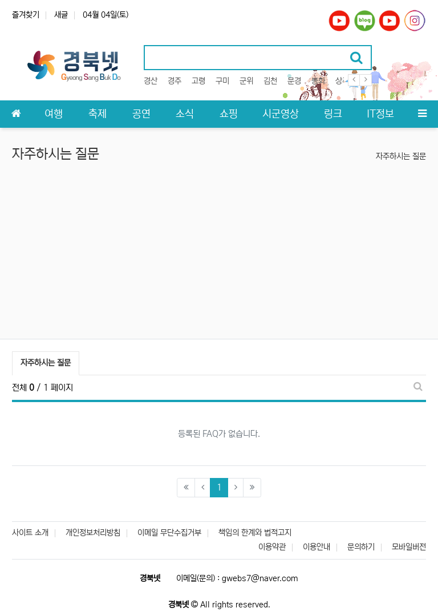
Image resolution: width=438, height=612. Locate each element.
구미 (222, 81)
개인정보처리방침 (93, 532)
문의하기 (361, 547)
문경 (294, 81)
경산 (150, 81)
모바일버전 (409, 547)
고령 (198, 81)
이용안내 (316, 547)
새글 (61, 14)
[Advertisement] (219, 253)
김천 (270, 81)
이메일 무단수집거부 (169, 532)
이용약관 (272, 547)
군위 (246, 81)
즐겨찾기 (25, 14)
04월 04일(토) (105, 14)
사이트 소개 (30, 532)
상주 (342, 81)
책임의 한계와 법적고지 (254, 532)
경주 (174, 81)
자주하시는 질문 (401, 156)
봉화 (318, 81)
